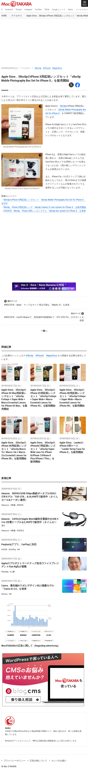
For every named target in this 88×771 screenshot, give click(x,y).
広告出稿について (38, 760)
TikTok (46, 9)
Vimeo (70, 9)
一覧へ (44, 331)
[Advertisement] (44, 39)
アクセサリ (16, 15)
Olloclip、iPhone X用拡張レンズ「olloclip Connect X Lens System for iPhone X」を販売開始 (45, 207)
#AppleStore (57, 68)
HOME (4, 15)
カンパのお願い (59, 760)
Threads (19, 9)
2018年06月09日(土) (9, 68)
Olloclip (63, 106)
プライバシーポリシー (14, 760)
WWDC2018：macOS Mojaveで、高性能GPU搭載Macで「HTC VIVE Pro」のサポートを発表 (44, 317)
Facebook (9, 9)
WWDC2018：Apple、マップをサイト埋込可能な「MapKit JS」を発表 (36, 303)
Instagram (28, 9)
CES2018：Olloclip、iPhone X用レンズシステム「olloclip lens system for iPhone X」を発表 (45, 211)
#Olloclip (38, 68)
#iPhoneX (47, 68)
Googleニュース (58, 9)
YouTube (38, 9)
